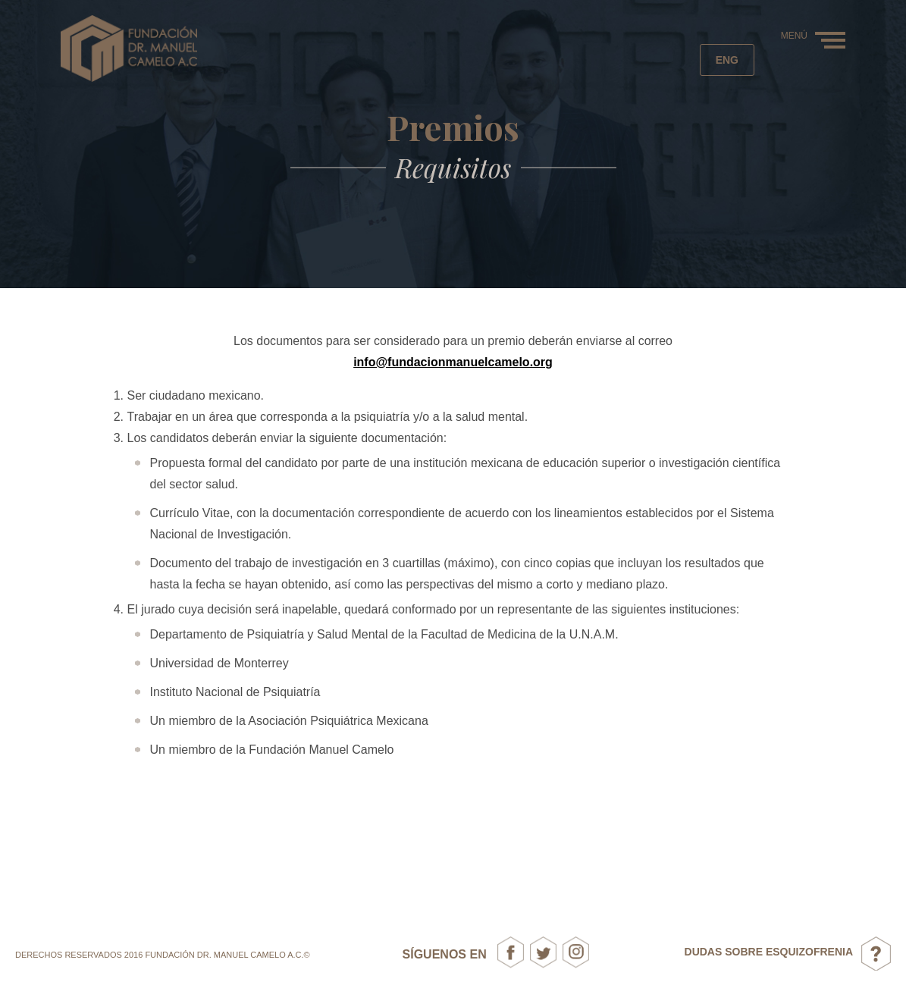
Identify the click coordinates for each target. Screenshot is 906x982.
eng (727, 60)
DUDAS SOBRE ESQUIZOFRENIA (769, 952)
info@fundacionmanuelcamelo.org (453, 362)
